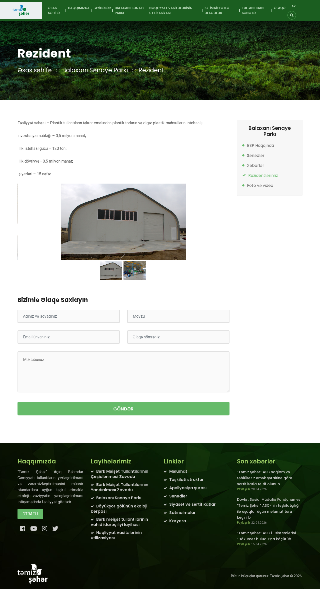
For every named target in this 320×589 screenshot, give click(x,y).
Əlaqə (280, 8)
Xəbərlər (255, 165)
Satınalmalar (182, 512)
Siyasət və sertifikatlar (192, 504)
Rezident (151, 70)
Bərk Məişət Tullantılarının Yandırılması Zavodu (119, 487)
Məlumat (178, 471)
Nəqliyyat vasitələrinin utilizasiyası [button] (170, 10)
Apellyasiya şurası (187, 488)
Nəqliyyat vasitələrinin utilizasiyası (116, 535)
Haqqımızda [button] (79, 8)
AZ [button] (294, 6)
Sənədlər (255, 155)
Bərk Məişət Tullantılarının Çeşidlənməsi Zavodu (119, 473)
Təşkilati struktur (186, 479)
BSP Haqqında (260, 145)
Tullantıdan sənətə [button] (253, 10)
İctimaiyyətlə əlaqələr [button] (216, 10)
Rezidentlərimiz (263, 175)
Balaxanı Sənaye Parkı (95, 70)
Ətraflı (30, 513)
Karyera (177, 521)
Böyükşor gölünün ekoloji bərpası (119, 508)
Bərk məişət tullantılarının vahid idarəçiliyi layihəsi (119, 521)
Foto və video (260, 185)
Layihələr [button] (102, 8)
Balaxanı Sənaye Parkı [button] (129, 10)
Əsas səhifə (54, 10)
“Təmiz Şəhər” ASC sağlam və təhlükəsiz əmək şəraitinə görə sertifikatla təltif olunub (264, 477)
